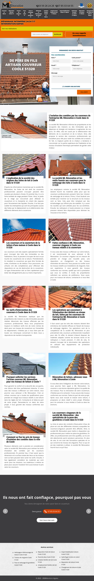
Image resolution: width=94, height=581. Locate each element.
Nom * (53, 58)
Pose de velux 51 (24, 13)
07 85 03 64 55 (64, 5)
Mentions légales (52, 578)
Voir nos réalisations (9, 29)
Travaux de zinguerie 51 (18, 13)
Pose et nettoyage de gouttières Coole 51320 (24, 564)
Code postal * (76, 58)
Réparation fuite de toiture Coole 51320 (46, 553)
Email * (53, 65)
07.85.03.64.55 (54, 511)
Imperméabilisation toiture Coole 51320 (69, 553)
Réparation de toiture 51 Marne (82, 12)
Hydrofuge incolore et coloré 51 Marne (74, 13)
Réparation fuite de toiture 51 (11, 12)
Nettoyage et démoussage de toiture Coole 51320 (23, 553)
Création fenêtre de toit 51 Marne (46, 14)
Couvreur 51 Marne (4, 12)
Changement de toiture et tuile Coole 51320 (71, 568)
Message (54, 73)
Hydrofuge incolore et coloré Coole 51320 (70, 558)
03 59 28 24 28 (45, 5)
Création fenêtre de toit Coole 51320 (47, 561)
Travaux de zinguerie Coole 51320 (23, 559)
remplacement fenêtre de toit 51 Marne (54, 12)
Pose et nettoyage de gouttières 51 (30, 14)
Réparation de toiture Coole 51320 (70, 563)
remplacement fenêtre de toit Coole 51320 (47, 566)
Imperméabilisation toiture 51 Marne (65, 11)
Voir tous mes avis (47, 520)
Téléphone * (76, 65)
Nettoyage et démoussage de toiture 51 (38, 14)
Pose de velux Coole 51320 (46, 557)
